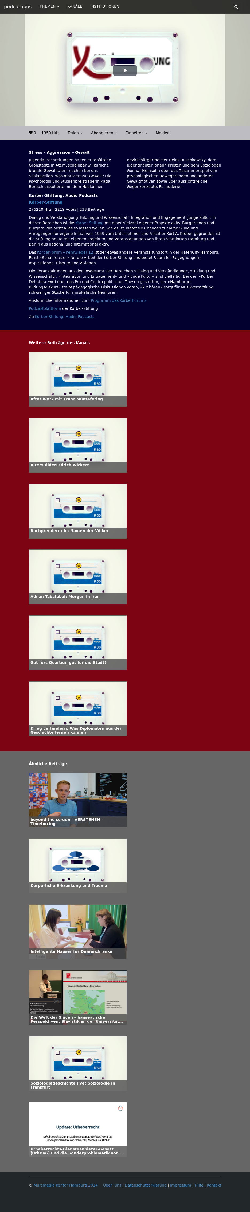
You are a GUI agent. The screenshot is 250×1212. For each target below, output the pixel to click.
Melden (163, 133)
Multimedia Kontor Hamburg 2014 (66, 1185)
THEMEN (49, 6)
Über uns (112, 1185)
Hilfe (199, 1185)
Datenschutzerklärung (146, 1185)
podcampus (18, 7)
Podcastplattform (45, 308)
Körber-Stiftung (45, 202)
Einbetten (136, 133)
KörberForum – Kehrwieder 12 (65, 252)
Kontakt (214, 1185)
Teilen (75, 133)
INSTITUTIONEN (104, 6)
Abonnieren (104, 133)
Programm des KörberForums (118, 300)
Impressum (180, 1185)
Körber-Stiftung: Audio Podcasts (64, 316)
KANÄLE (74, 6)
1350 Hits (50, 133)
